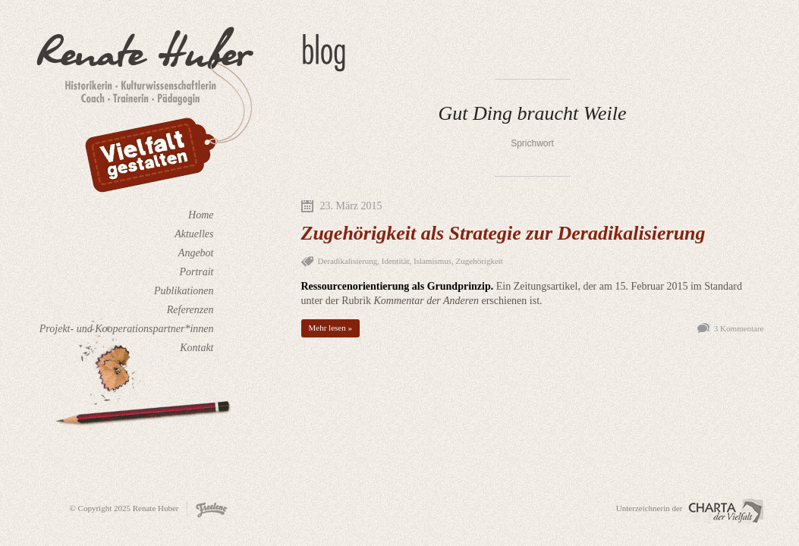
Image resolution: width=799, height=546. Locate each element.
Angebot (196, 253)
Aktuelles (194, 234)
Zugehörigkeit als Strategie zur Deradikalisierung (503, 233)
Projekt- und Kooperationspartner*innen (126, 328)
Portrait (196, 272)
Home (200, 215)
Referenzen (190, 309)
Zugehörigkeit (479, 260)
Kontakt (196, 347)
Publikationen (184, 291)
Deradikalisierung (348, 260)
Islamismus (432, 260)
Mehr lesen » (330, 327)
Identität (396, 260)
